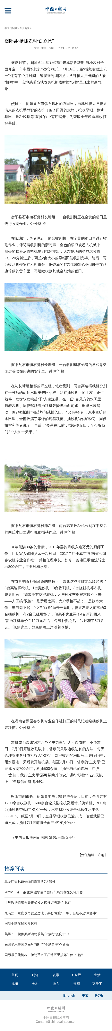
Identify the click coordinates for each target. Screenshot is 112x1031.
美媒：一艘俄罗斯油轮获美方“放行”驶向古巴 (37, 934)
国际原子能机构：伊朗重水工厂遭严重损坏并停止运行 (44, 955)
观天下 (97, 984)
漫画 (76, 984)
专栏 (35, 984)
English (69, 995)
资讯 (56, 975)
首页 (14, 975)
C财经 (76, 975)
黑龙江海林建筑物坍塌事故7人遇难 (30, 882)
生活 (97, 975)
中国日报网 (11, 28)
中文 (85, 995)
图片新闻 (24, 28)
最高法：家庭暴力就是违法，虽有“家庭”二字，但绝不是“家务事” (51, 913)
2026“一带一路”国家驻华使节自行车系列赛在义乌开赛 (44, 892)
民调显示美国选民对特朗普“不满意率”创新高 (37, 944)
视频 (14, 984)
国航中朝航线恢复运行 (21, 923)
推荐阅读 (14, 868)
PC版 (99, 995)
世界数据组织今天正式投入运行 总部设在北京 (38, 902)
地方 (56, 984)
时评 (35, 975)
